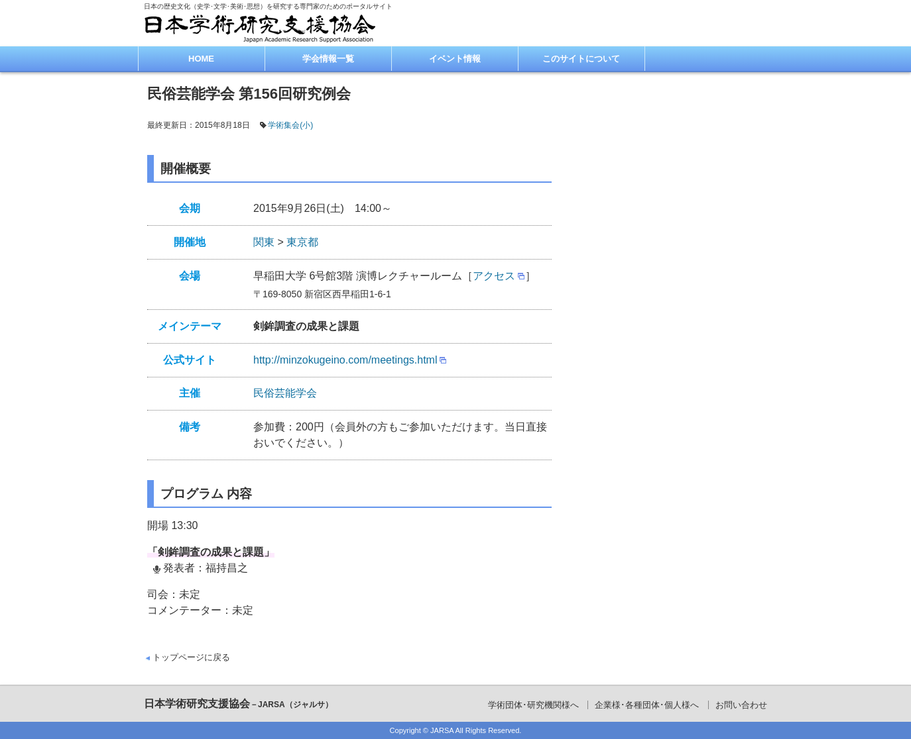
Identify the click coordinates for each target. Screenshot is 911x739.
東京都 (302, 242)
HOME (201, 59)
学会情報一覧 (328, 59)
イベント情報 (455, 59)
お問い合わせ (741, 705)
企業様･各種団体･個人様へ (647, 705)
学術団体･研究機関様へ (533, 705)
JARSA (442, 730)
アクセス (494, 275)
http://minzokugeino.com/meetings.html (345, 360)
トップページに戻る (191, 657)
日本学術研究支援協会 (238, 703)
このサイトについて (581, 59)
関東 (263, 242)
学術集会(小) (290, 125)
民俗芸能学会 (285, 393)
